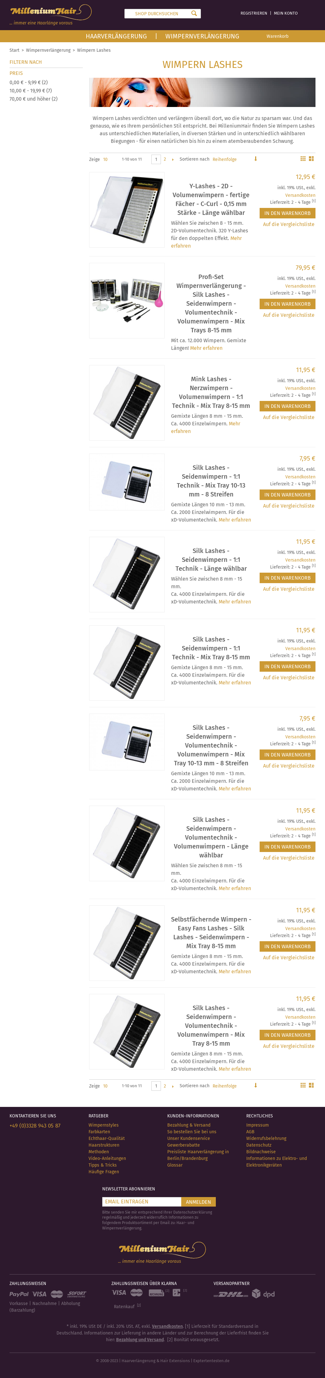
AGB (250, 1132)
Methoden (99, 1152)
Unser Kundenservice (188, 1138)
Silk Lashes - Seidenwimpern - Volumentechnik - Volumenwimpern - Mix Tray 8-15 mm (211, 1025)
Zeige (94, 159)
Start (14, 50)
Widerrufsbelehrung (266, 1138)
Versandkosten (300, 195)
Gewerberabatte (183, 1145)
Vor (173, 159)
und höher (33, 99)
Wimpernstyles (104, 1125)
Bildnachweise (261, 1152)
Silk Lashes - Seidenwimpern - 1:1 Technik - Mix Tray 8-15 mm (211, 648)
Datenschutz (258, 1145)
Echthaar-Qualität (107, 1138)
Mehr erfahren (206, 348)
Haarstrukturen (104, 1145)
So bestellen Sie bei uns (191, 1132)
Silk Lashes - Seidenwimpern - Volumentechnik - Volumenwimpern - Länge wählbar (211, 837)
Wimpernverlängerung (202, 36)
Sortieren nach (194, 159)
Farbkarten (99, 1132)
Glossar (174, 1165)
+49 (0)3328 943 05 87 (35, 1125)
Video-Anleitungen (107, 1158)
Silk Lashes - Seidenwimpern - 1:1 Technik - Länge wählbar (211, 559)
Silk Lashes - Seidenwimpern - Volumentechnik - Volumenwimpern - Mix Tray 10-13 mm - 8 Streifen (211, 745)
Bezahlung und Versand (140, 1339)
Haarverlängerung (116, 36)
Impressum (257, 1125)
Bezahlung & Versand (188, 1125)
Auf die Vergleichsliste (289, 224)
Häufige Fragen (104, 1172)
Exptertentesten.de (211, 1360)
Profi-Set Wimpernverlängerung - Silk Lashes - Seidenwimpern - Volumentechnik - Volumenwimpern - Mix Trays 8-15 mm (211, 303)
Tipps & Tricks (103, 1165)
